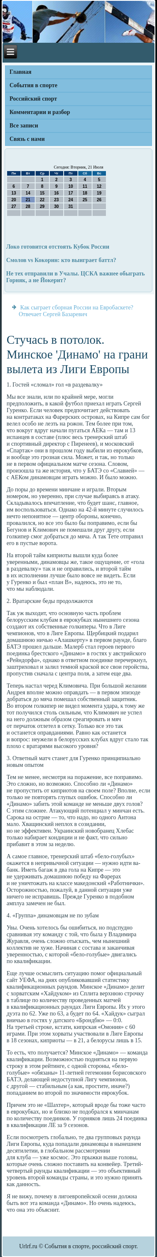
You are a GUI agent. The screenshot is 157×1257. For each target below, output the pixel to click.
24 (70, 199)
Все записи (24, 125)
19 (99, 193)
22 (42, 199)
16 (56, 193)
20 (13, 199)
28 (28, 206)
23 (56, 199)
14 (28, 193)
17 (70, 193)
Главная (20, 72)
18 (84, 193)
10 (70, 186)
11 (84, 186)
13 (13, 193)
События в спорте (33, 85)
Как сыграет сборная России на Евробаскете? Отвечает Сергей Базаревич (76, 310)
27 (13, 206)
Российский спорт (33, 99)
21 (28, 199)
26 (99, 199)
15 (42, 193)
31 (70, 206)
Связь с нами (27, 139)
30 (56, 206)
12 (99, 186)
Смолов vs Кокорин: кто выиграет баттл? (61, 260)
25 (84, 199)
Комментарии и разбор (40, 112)
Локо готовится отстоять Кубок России (57, 247)
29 (42, 206)
